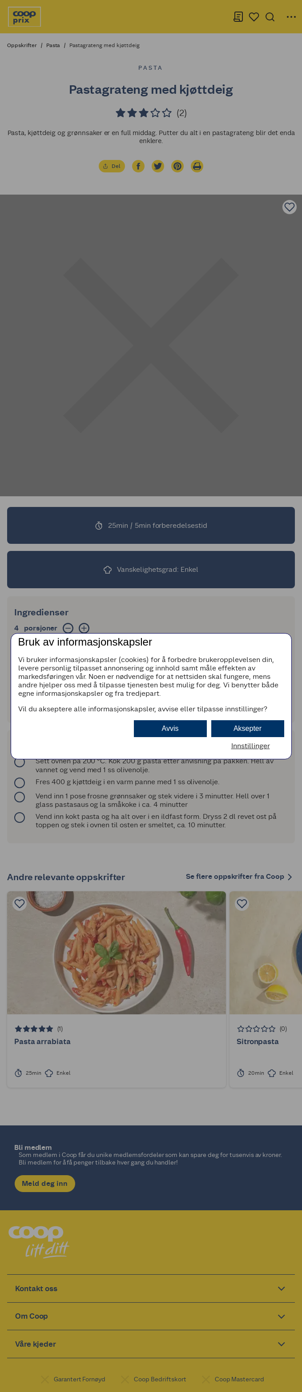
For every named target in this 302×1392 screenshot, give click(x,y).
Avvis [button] (170, 728)
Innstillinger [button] (250, 746)
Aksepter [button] (248, 728)
